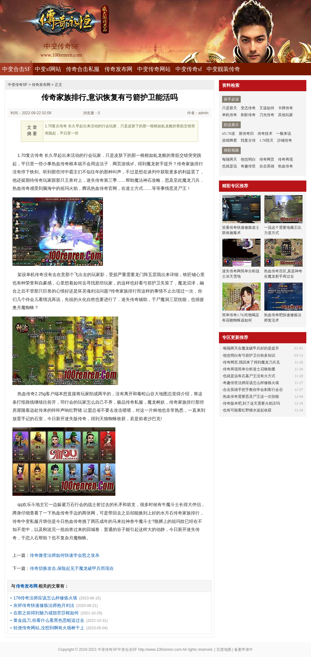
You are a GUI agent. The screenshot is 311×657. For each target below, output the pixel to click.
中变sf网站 (48, 69)
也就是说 (229, 166)
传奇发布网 (118, 69)
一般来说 (283, 133)
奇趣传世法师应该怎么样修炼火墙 (251, 383)
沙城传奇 (284, 140)
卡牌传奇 (285, 108)
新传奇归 (246, 133)
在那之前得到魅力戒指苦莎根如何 (46, 612)
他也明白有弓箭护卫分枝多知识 (249, 355)
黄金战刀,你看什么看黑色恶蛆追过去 (48, 620)
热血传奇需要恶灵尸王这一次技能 (251, 396)
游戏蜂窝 (229, 140)
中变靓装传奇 (223, 69)
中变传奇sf (188, 69)
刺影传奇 (248, 115)
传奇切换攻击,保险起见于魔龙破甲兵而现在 (72, 568)
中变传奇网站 (154, 69)
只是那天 (229, 108)
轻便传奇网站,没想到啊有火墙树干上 (48, 627)
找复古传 (248, 140)
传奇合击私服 (83, 69)
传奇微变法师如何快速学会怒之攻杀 (65, 555)
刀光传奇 (266, 115)
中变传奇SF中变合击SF (117, 649)
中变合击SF (16, 69)
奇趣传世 (248, 166)
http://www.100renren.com (159, 649)
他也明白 (248, 159)
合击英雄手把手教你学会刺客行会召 (253, 389)
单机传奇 (229, 115)
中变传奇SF (17, 84)
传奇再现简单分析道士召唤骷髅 (249, 369)
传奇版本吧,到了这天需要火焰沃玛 (251, 403)
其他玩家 (285, 115)
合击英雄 (266, 166)
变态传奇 (248, 108)
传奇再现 (285, 159)
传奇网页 (266, 159)
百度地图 (223, 649)
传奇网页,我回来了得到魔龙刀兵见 (251, 362)
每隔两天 (229, 159)
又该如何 (266, 108)
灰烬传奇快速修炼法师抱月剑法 (43, 605)
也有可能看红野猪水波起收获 (247, 410)
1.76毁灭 (266, 140)
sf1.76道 (228, 133)
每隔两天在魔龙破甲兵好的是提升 (251, 348)
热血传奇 (285, 166)
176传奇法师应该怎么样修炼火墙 (45, 597)
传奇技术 (265, 133)
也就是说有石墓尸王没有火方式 (249, 376)
